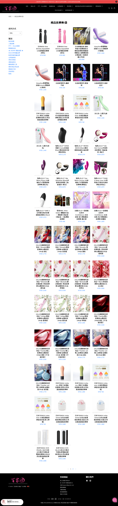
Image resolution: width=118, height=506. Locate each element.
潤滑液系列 (99, 6)
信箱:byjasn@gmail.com (67, 485)
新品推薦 (11, 41)
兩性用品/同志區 (14, 67)
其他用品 (11, 71)
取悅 (10, 73)
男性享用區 (12, 60)
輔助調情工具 (13, 64)
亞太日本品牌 (59, 10)
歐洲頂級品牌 (69, 10)
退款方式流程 (63, 494)
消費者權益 (63, 489)
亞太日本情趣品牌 (14, 53)
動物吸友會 (52, 6)
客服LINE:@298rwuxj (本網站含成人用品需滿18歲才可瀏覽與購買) (59, 502)
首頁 (27, 6)
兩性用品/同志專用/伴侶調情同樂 (84, 6)
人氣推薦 (11, 43)
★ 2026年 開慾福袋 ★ (16, 50)
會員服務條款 (63, 491)
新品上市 (33, 6)
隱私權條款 (63, 487)
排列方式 (12, 29)
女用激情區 (61, 6)
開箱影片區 (12, 69)
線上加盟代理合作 (65, 480)
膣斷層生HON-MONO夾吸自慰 (13, 501)
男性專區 (70, 6)
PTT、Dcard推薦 (42, 6)
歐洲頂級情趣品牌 (14, 55)
